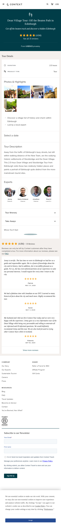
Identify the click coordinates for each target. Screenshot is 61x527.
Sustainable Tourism (9, 373)
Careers (5, 377)
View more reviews (30, 350)
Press (4, 381)
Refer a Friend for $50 (40, 366)
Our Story (5, 366)
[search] (47, 4)
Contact (4, 407)
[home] (14, 4)
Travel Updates (7, 399)
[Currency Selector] (57, 4)
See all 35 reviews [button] (30, 39)
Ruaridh (49, 199)
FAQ (6, 254)
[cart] (52, 4)
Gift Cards (36, 373)
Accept (30, 520)
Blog (3, 391)
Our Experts (6, 370)
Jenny (10, 199)
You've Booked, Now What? (12, 410)
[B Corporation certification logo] (30, 421)
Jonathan (36, 199)
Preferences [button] (48, 509)
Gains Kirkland (23, 199)
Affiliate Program (38, 370)
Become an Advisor (9, 403)
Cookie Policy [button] (40, 506)
